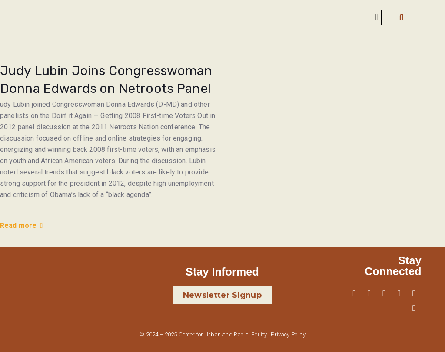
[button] (376, 17)
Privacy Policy (288, 334)
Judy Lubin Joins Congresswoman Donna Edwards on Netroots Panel (106, 79)
